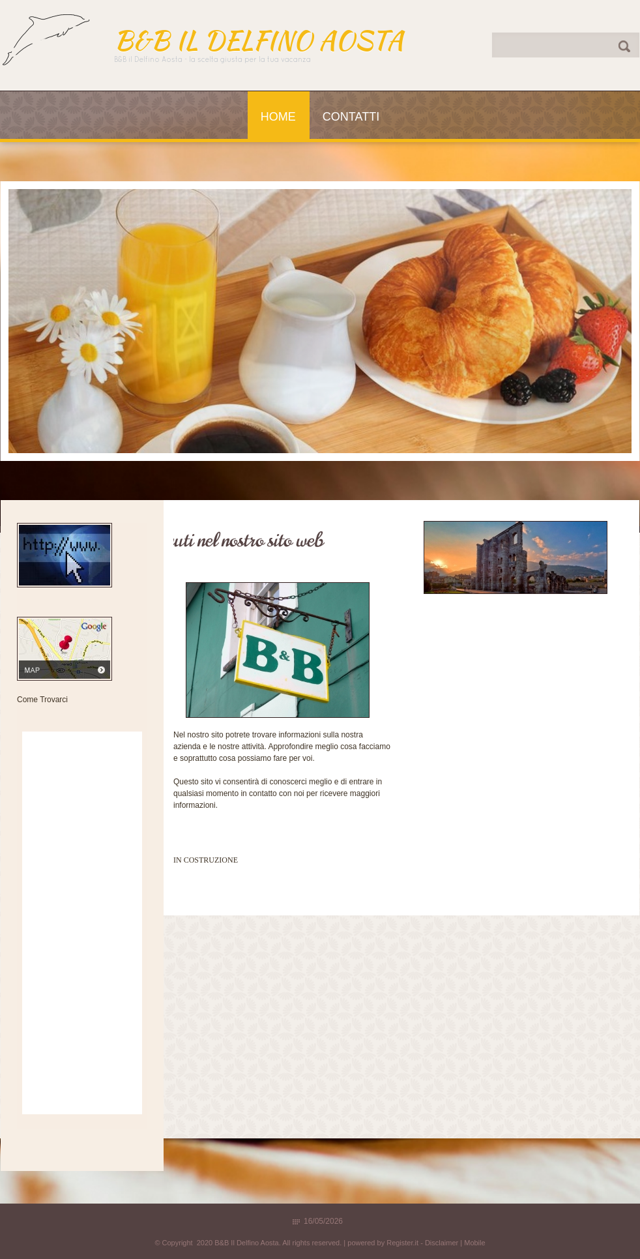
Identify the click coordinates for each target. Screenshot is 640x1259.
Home (278, 116)
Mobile (474, 1243)
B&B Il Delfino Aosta (258, 40)
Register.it (402, 1243)
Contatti (351, 116)
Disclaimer (441, 1243)
